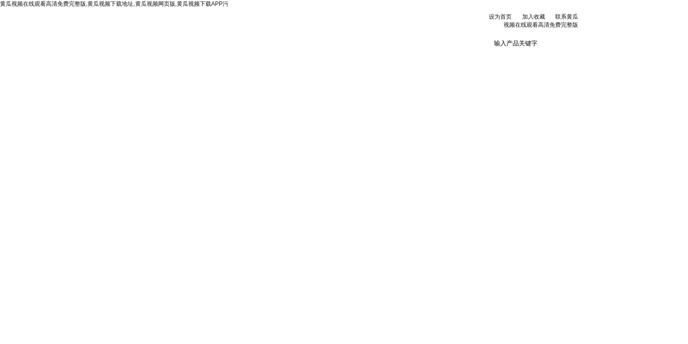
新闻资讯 (256, 57)
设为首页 (500, 16)
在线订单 (432, 57)
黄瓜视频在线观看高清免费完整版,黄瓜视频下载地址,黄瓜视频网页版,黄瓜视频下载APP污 (114, 3)
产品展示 (315, 57)
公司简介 (197, 57)
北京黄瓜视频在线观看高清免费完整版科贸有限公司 (229, 28)
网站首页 (139, 57)
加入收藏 (533, 16)
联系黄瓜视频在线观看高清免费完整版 (491, 60)
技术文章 (374, 57)
